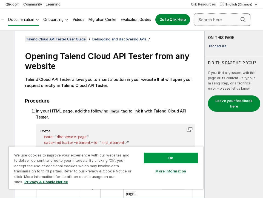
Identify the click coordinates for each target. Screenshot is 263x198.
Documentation (21, 19)
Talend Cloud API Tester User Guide (56, 39)
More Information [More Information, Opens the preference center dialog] (170, 171)
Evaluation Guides (136, 19)
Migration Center (102, 19)
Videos (78, 19)
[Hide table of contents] (7, 39)
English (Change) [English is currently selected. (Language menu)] (239, 4)
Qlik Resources (203, 4)
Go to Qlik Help (172, 19)
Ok (170, 158)
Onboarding (53, 19)
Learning (53, 4)
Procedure (218, 46)
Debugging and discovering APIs (119, 39)
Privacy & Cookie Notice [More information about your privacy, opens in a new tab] (46, 182)
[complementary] (234, 114)
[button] (243, 19)
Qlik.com (12, 4)
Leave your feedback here (234, 103)
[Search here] (222, 20)
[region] (106, 167)
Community (32, 4)
